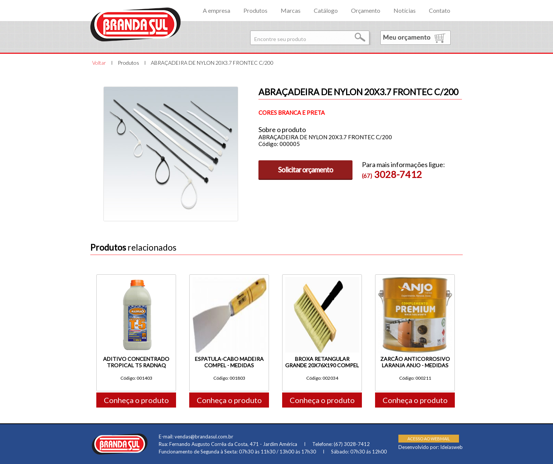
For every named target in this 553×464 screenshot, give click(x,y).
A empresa (216, 10)
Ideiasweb (451, 447)
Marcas (291, 10)
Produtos (255, 10)
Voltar (99, 62)
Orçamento (365, 10)
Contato (439, 10)
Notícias (404, 10)
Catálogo (326, 10)
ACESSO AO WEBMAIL (428, 438)
